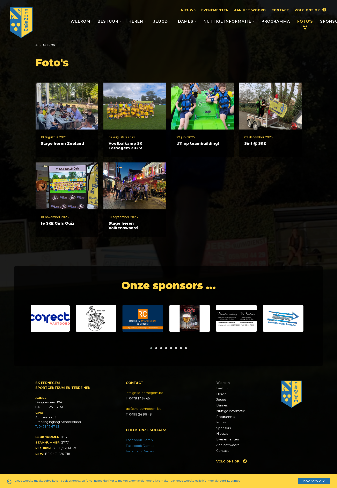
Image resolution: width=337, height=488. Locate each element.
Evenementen (215, 10)
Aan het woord (250, 10)
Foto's (305, 21)
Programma (275, 21)
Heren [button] (136, 21)
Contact (280, 10)
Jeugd (221, 426)
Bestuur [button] (108, 21)
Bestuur (222, 415)
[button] (151, 374)
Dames (222, 432)
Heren (221, 420)
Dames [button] (186, 21)
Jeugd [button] (161, 21)
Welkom (80, 21)
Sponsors (223, 454)
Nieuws (188, 10)
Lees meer (234, 480)
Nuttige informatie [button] (227, 21)
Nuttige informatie (230, 437)
